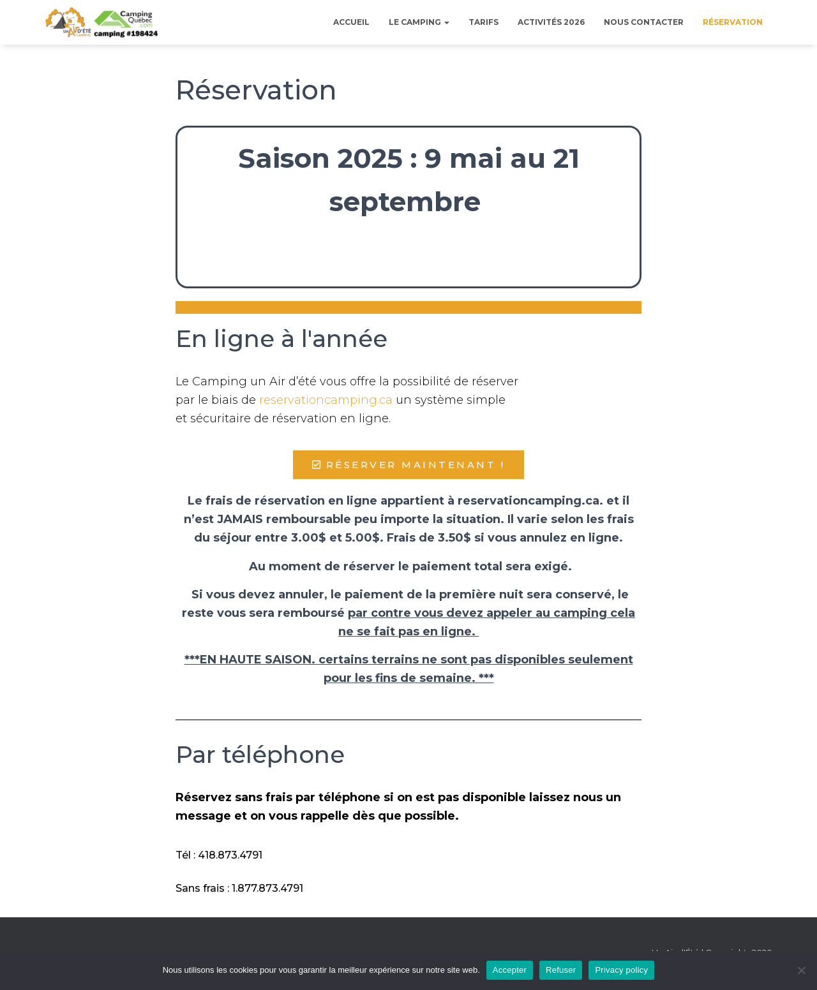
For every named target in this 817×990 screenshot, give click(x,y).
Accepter (510, 970)
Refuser (561, 970)
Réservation (733, 22)
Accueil (351, 22)
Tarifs (483, 22)
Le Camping (419, 22)
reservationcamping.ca (326, 400)
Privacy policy (621, 970)
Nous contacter (644, 22)
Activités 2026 (551, 22)
